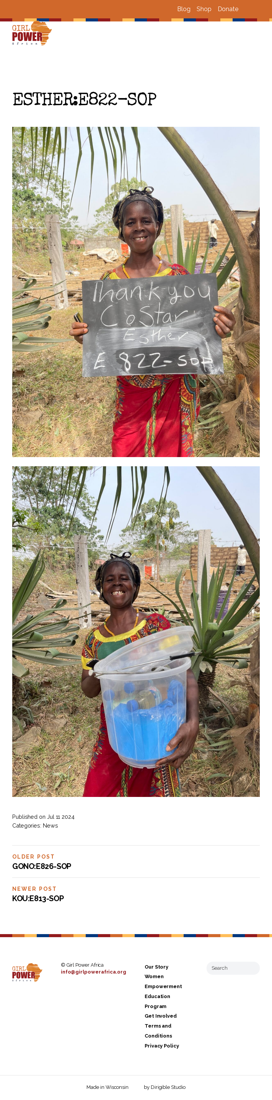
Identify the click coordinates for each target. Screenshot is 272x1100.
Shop (204, 9)
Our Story (156, 967)
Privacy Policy (162, 1046)
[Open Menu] (261, 34)
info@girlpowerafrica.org (93, 972)
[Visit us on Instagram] (257, 9)
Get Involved (161, 1016)
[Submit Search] (251, 968)
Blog (184, 9)
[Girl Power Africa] (33, 34)
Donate (228, 9)
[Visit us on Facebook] (247, 9)
